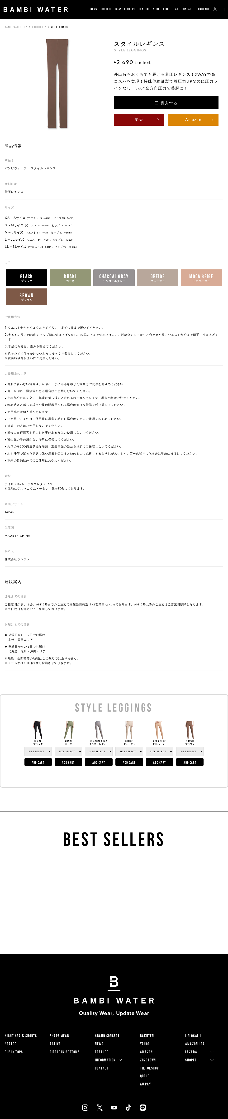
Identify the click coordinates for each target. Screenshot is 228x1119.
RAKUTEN (147, 1036)
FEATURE (144, 9)
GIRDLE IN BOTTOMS (65, 1052)
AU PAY (145, 1084)
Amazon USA (195, 1044)
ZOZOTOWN (148, 1060)
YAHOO (145, 1044)
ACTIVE (55, 1044)
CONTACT (187, 9)
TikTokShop (149, 1068)
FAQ (176, 9)
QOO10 (145, 1076)
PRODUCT (106, 9)
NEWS (93, 9)
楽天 (139, 119)
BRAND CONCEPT (125, 9)
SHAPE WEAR (59, 1036)
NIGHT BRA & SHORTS (21, 1036)
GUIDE (166, 9)
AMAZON (146, 1052)
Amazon (193, 119)
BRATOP (11, 1044)
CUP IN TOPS (14, 1052)
